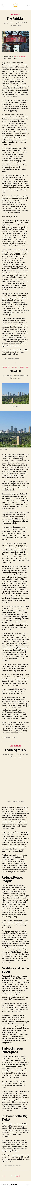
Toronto (17, 14)
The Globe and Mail (19, 57)
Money (6, 1166)
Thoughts (6, 367)
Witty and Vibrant (12, 1184)
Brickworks (7, 737)
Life (12, 14)
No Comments (16, 25)
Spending (18, 1166)
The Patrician (15, 18)
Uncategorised (23, 367)
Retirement (11, 1166)
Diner (5, 358)
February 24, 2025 (22, 754)
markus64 (11, 23)
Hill (12, 737)
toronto (17, 358)
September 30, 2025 (22, 375)
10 (11, 1176)
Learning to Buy (15, 750)
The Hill (15, 371)
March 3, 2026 (22, 23)
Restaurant (11, 358)
